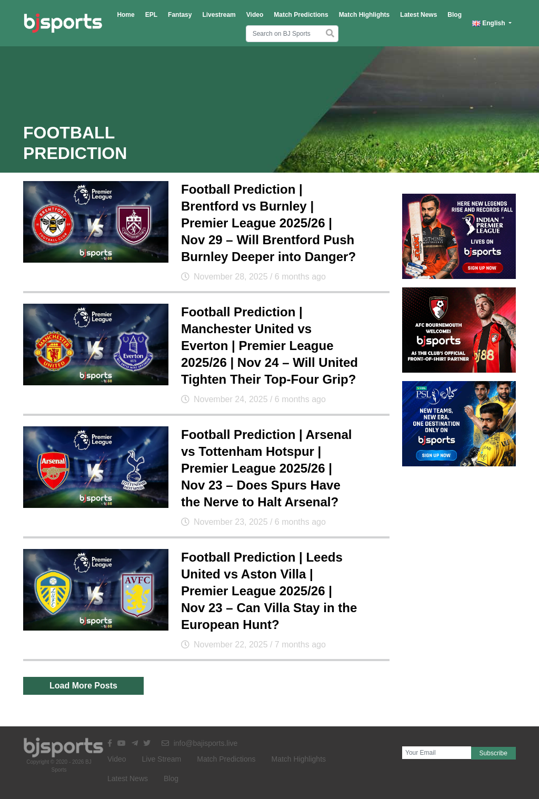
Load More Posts (83, 685)
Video (254, 14)
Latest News (418, 14)
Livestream (218, 14)
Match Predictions (301, 14)
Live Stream (162, 759)
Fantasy (180, 14)
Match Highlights (364, 14)
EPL (151, 14)
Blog (454, 14)
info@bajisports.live (200, 743)
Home (125, 14)
